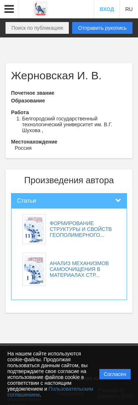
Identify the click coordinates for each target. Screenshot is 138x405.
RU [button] (128, 9)
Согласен (115, 374)
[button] (9, 9)
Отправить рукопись (102, 28)
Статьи (26, 201)
